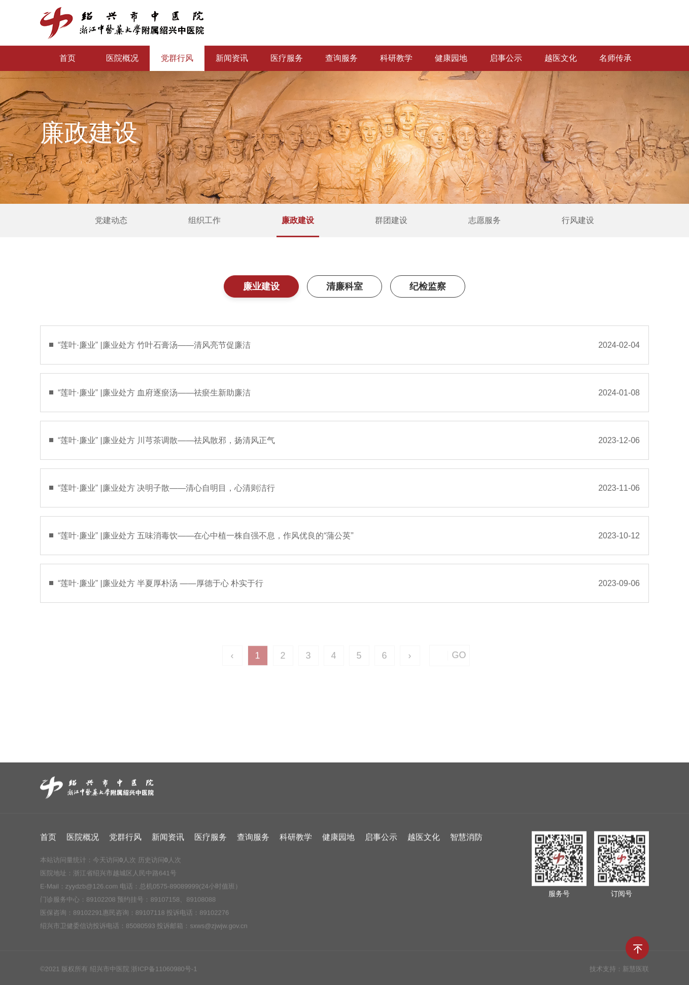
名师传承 (615, 58)
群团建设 (391, 220)
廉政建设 (298, 220)
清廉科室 (344, 287)
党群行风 (177, 58)
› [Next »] (409, 660)
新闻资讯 (232, 58)
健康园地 (451, 58)
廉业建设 (261, 287)
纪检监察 (427, 287)
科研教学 (396, 58)
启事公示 (506, 58)
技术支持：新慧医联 (619, 971)
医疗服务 (286, 58)
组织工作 (204, 220)
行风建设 (578, 220)
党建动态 (111, 220)
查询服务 (341, 58)
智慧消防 (466, 839)
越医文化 (560, 58)
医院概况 (122, 58)
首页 (67, 58)
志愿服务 (484, 220)
